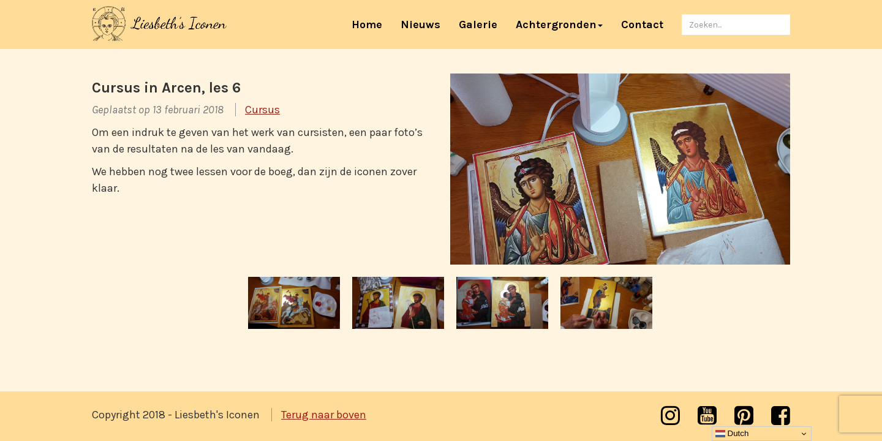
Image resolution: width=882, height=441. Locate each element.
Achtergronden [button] (559, 24)
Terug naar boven (323, 414)
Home (371, 24)
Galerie (478, 24)
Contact (642, 24)
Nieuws (420, 24)
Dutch (732, 434)
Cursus (262, 109)
